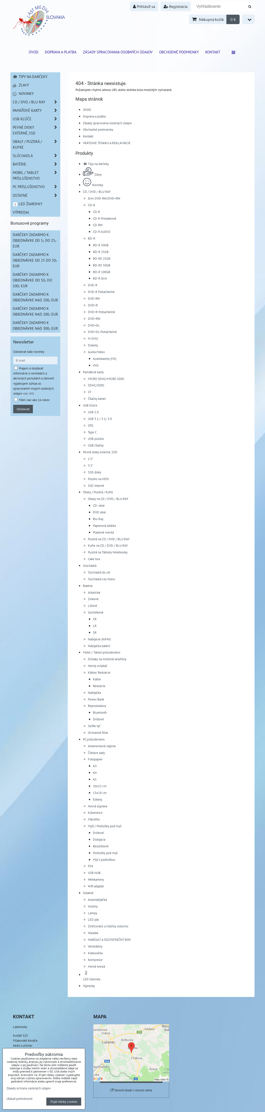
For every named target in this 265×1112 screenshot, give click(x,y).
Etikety (97, 799)
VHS (96, 365)
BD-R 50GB (101, 245)
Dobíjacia (99, 839)
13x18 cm (100, 792)
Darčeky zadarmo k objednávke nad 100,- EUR (35, 297)
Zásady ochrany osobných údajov (28, 1088)
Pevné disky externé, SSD (100, 452)
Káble (97, 679)
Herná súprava (97, 806)
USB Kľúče (90, 405)
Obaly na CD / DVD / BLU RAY (108, 498)
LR (95, 625)
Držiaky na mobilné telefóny (107, 659)
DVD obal (99, 512)
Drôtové (98, 719)
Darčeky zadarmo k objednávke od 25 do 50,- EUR (35, 260)
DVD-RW (94, 298)
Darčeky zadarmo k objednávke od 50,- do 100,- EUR (32, 280)
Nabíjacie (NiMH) (99, 639)
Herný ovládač (97, 665)
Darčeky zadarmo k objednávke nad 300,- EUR (35, 325)
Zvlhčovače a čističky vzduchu (108, 926)
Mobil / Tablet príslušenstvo (101, 652)
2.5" (90, 458)
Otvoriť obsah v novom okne (131, 1090)
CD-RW (98, 225)
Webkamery (96, 879)
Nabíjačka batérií (99, 646)
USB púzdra (96, 438)
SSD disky (94, 472)
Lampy (92, 913)
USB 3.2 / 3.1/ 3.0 (100, 418)
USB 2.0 (93, 412)
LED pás (93, 919)
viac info (28, 393)
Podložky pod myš (105, 853)
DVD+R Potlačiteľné (101, 312)
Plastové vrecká (103, 532)
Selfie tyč (94, 726)
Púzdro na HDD (98, 479)
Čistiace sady (96, 752)
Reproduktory (97, 705)
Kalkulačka (95, 953)
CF (89, 392)
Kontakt (212, 51)
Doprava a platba (60, 51)
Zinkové (93, 599)
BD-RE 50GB (101, 265)
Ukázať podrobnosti (19, 1099)
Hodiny (93, 906)
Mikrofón (94, 819)
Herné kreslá (96, 966)
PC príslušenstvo (94, 739)
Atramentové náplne (102, 746)
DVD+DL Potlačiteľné (102, 331)
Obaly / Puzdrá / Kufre (98, 492)
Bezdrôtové (101, 846)
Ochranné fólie (98, 732)
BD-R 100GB (101, 272)
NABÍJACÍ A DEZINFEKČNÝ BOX (109, 939)
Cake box (94, 559)
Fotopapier (95, 759)
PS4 (90, 866)
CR (95, 619)
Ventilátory (95, 946)
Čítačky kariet (97, 398)
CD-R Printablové (104, 218)
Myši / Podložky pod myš (104, 826)
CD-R (91, 205)
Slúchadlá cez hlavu (101, 579)
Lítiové (92, 605)
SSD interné (96, 485)
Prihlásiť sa (144, 6)
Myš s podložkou (104, 859)
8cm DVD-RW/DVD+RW (104, 198)
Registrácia (176, 6)
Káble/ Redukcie (99, 672)
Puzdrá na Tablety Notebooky (108, 552)
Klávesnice (95, 812)
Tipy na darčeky (96, 164)
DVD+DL (94, 325)
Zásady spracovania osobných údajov (118, 51)
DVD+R (93, 305)
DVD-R (92, 285)
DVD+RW (94, 318)
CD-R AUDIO (101, 231)
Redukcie (99, 686)
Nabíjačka (94, 692)
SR (95, 632)
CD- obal (99, 505)
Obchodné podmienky (179, 51)
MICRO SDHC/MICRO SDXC (106, 378)
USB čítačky (96, 445)
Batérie (88, 585)
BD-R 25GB (101, 251)
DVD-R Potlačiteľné (101, 291)
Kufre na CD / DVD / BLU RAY (108, 545)
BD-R (91, 238)
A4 (95, 772)
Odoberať (23, 409)
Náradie (93, 933)
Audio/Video (96, 352)
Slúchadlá (89, 565)
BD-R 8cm (100, 278)
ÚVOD (33, 51)
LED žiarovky (27, 203)
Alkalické (94, 592)
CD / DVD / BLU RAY (97, 191)
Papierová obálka (104, 525)
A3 (95, 766)
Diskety (93, 345)
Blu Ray (98, 519)
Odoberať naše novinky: (29, 351)
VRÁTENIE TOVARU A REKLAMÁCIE (107, 143)
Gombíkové (95, 612)
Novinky (93, 185)
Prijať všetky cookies (63, 1102)
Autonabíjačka (97, 899)
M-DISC (93, 338)
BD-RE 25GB (101, 258)
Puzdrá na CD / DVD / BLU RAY (109, 539)
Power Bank (96, 699)
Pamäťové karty (93, 372)
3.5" (90, 465)
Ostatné (88, 893)
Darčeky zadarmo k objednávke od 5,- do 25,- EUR (35, 240)
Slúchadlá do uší (99, 572)
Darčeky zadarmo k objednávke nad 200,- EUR (35, 311)
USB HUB (94, 872)
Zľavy (92, 174)
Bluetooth (100, 712)
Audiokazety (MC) (105, 358)
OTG (90, 425)
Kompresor (95, 959)
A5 (95, 779)
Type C (92, 432)
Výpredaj (89, 986)
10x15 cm (100, 786)
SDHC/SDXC (96, 385)
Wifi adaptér (96, 886)
